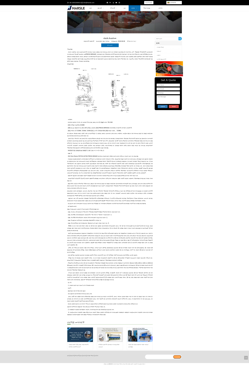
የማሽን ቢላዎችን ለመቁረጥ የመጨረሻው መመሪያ (109, 346)
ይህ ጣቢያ (133, 41)
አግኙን (96, 355)
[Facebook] (107, 2)
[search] (159, 357)
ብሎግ (158, 55)
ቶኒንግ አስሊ (148, 2)
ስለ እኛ (72, 355)
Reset (174, 106)
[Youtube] (116, 2)
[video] (168, 68)
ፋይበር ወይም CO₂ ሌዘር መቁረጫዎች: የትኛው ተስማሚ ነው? (79, 346)
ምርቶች (77, 355)
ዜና (81, 355)
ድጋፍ (84, 355)
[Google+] (110, 2)
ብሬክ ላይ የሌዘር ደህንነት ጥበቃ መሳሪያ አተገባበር (138, 346)
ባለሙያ (159, 51)
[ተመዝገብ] (177, 356)
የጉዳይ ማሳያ (160, 47)
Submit (163, 106)
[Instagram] (119, 2)
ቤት (68, 355)
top (246, 358)
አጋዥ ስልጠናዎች (161, 59)
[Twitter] (113, 2)
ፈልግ (180, 38)
